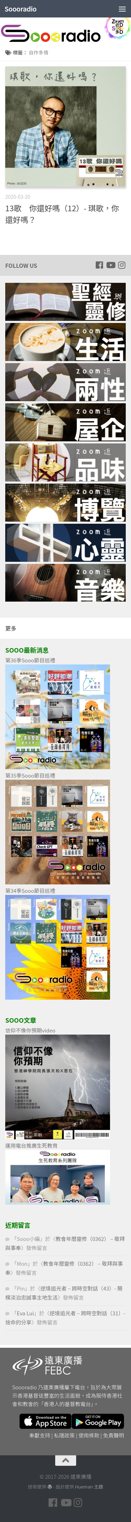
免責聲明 (113, 1435)
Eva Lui (25, 1313)
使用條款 (89, 1435)
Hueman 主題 (89, 1486)
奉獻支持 (39, 1435)
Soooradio (20, 9)
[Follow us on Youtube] (110, 265)
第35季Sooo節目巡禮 (30, 775)
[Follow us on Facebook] (99, 265)
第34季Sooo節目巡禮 (30, 890)
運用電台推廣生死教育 (31, 1145)
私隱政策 (64, 1435)
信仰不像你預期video (30, 1030)
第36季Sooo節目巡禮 (30, 660)
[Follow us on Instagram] (121, 265)
